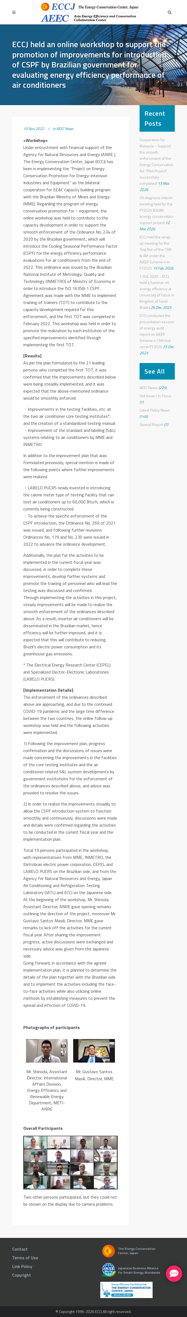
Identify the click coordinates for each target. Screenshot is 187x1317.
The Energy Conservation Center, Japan (137, 1250)
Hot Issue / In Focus (155, 396)
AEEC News (64, 128)
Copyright (21, 1275)
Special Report (151, 424)
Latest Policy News (155, 410)
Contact (20, 1249)
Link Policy (22, 1266)
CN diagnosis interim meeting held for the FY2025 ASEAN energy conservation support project (156, 210)
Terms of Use (25, 1258)
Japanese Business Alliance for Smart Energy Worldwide (139, 1270)
